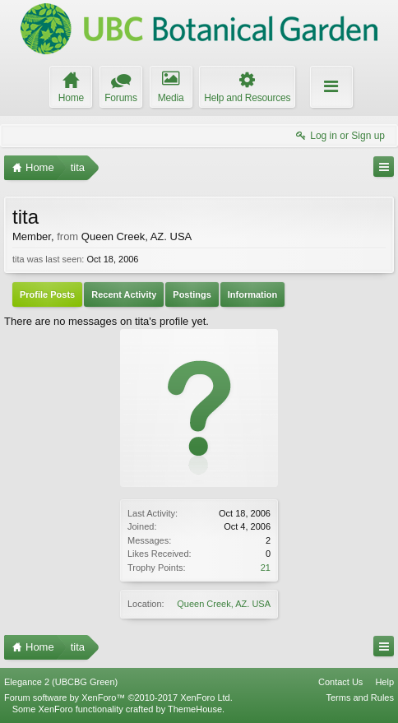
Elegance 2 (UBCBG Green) (61, 682)
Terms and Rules (360, 697)
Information (253, 294)
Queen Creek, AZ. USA (224, 604)
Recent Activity (123, 294)
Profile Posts (47, 294)
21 (266, 567)
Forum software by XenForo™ (118, 697)
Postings (192, 294)
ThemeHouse (195, 709)
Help (384, 682)
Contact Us (340, 682)
